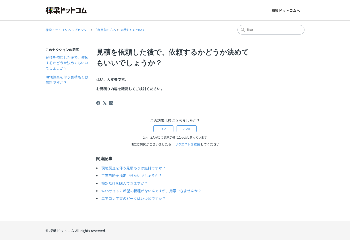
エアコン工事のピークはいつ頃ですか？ (133, 198)
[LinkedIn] (111, 103)
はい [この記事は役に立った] (163, 129)
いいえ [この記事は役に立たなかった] (187, 129)
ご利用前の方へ (105, 30)
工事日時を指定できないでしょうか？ (131, 175)
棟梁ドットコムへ (285, 10)
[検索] (271, 29)
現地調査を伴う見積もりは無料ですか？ (67, 79)
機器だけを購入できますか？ (124, 183)
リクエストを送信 (187, 144)
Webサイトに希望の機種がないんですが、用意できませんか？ (151, 190)
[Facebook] (98, 103)
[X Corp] (105, 103)
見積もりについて (132, 30)
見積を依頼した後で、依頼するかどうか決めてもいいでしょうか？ (67, 63)
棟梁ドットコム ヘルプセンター (68, 30)
